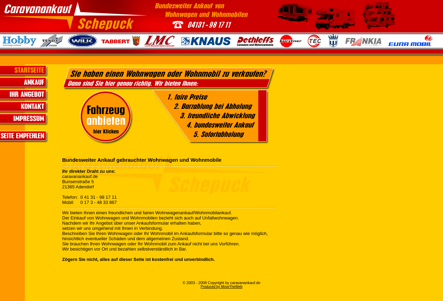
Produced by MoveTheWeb (221, 287)
